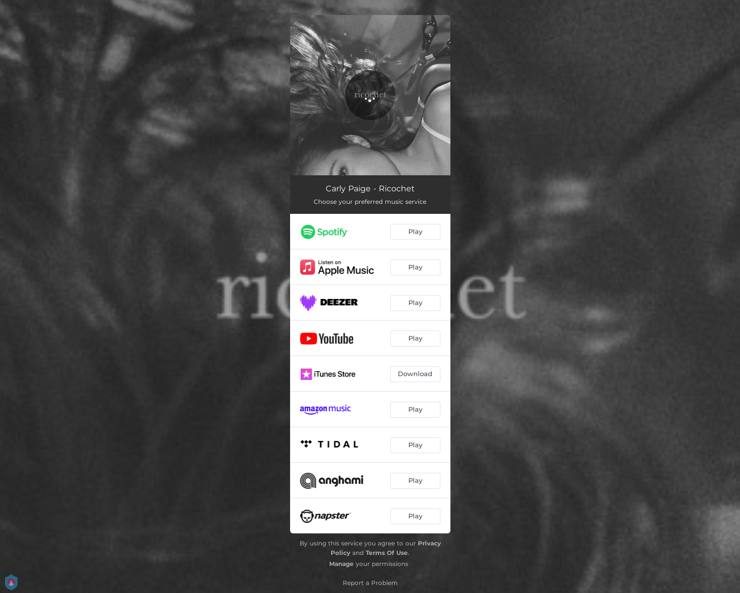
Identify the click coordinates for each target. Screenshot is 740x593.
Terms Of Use (387, 552)
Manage (341, 563)
